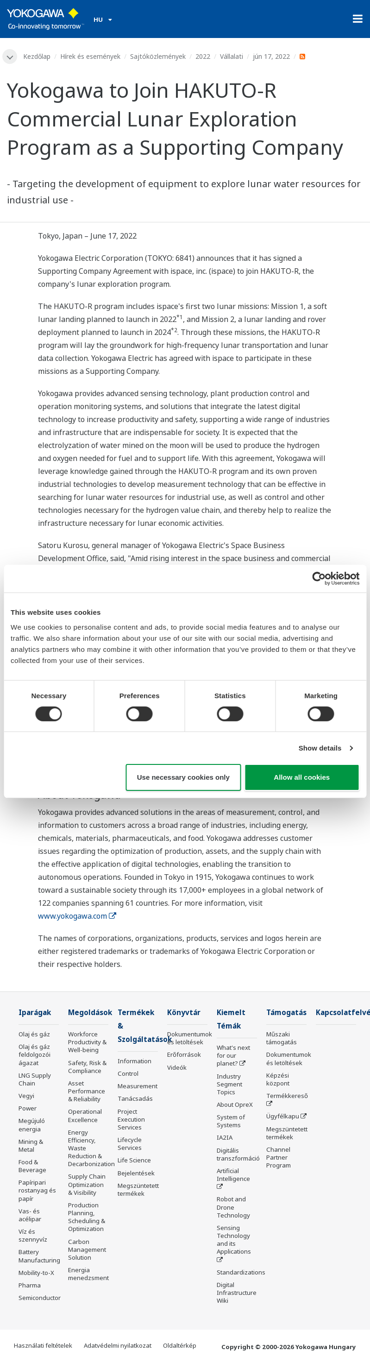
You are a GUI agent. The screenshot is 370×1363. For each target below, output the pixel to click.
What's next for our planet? (233, 1055)
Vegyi (26, 1096)
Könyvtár (184, 1012)
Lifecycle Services (130, 1144)
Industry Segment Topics (229, 1084)
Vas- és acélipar (30, 1215)
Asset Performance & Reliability (86, 1091)
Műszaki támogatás (281, 1038)
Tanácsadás (135, 1099)
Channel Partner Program (278, 1157)
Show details (320, 748)
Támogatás (287, 1012)
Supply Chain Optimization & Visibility (87, 1185)
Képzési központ (277, 1079)
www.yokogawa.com (77, 916)
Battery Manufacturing (39, 1256)
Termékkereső (287, 1096)
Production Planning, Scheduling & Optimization (86, 1217)
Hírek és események (90, 56)
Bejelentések (136, 1173)
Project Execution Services (131, 1119)
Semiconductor (40, 1298)
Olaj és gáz (34, 1034)
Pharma (30, 1285)
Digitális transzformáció (238, 1154)
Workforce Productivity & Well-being (87, 1042)
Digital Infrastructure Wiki (237, 1293)
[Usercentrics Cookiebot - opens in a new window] (318, 579)
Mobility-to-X (36, 1272)
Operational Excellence (85, 1115)
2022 (202, 56)
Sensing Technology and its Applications (234, 1240)
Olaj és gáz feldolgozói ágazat (34, 1054)
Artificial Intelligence (233, 1175)
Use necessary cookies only (183, 777)
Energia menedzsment (88, 1274)
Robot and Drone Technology (233, 1207)
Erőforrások (184, 1054)
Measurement (137, 1086)
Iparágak (35, 1012)
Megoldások (90, 1012)
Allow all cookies (302, 777)
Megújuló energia (32, 1125)
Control (128, 1073)
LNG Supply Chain (35, 1079)
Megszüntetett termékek (138, 1189)
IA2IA (224, 1138)
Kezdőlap (36, 56)
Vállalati (231, 56)
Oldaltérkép (179, 1345)
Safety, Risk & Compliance (87, 1067)
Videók (177, 1067)
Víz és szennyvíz (33, 1235)
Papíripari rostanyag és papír (37, 1190)
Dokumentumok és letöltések (189, 1038)
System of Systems (231, 1121)
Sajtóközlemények (158, 56)
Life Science (134, 1160)
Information (134, 1061)
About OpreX (235, 1104)
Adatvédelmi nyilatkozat (117, 1345)
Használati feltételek (43, 1345)
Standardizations (241, 1272)
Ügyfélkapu (282, 1116)
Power (28, 1108)
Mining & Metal (31, 1145)
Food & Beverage (32, 1166)
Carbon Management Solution (87, 1249)
